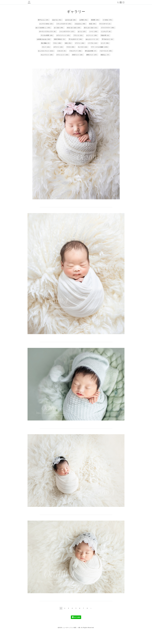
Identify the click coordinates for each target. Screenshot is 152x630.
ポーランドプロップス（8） (47, 31)
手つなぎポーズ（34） (76, 39)
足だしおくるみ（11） (91, 27)
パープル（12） (93, 43)
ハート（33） (93, 31)
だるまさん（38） (80, 24)
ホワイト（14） (58, 47)
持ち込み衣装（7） (91, 51)
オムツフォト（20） (47, 55)
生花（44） (92, 24)
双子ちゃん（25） (43, 20)
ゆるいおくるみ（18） (74, 27)
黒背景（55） (95, 20)
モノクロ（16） (83, 47)
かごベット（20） (92, 35)
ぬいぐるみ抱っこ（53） (43, 27)
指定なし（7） (105, 55)
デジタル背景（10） (47, 35)
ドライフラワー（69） (108, 27)
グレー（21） (46, 47)
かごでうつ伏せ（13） (46, 24)
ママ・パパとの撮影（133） (100, 47)
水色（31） (68, 43)
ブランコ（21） (78, 35)
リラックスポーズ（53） (64, 24)
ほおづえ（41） (57, 20)
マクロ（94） (71, 47)
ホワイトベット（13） (63, 35)
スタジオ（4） (61, 51)
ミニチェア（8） (106, 31)
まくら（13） (82, 31)
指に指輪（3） (45, 43)
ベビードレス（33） (106, 51)
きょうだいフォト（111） (46, 51)
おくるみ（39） (59, 27)
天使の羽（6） (105, 35)
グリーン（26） (80, 43)
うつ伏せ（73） (108, 20)
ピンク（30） (105, 43)
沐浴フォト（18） (77, 55)
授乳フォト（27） (92, 55)
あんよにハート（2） (92, 39)
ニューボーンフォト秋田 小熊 (71, 627)
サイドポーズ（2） (105, 24)
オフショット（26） (63, 55)
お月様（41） (84, 20)
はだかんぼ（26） (70, 20)
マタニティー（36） (76, 51)
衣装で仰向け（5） (60, 39)
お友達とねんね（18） (44, 39)
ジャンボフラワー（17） (67, 31)
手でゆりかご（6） (108, 39)
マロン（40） (57, 43)
